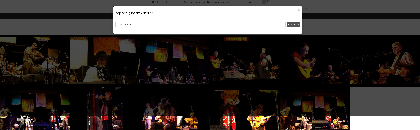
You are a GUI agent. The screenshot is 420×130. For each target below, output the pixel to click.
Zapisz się (293, 24)
